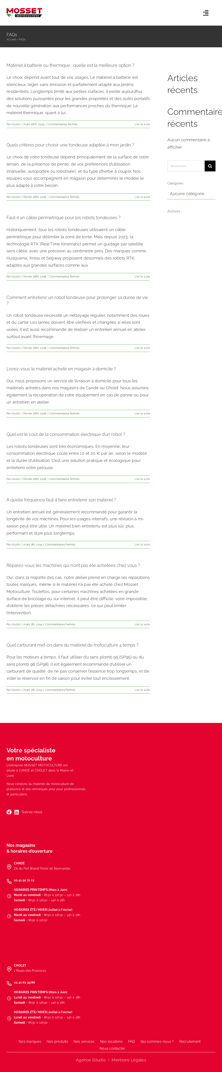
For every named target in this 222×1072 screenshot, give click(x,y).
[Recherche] (210, 166)
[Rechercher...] (186, 166)
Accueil (11, 39)
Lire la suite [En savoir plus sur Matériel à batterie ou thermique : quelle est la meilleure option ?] (142, 124)
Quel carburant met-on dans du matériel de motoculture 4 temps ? (72, 645)
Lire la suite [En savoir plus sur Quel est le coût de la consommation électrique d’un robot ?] (142, 479)
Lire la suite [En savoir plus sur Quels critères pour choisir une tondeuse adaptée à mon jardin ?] (142, 197)
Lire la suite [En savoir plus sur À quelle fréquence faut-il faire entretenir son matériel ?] (142, 544)
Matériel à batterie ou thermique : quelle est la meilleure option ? (70, 65)
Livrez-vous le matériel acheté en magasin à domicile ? (61, 368)
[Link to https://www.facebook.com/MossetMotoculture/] (9, 812)
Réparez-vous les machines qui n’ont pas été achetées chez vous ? (73, 565)
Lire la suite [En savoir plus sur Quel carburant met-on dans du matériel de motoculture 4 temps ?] (142, 689)
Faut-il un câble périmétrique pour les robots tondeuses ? (63, 217)
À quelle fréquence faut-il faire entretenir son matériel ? (61, 499)
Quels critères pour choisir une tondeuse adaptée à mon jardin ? (70, 145)
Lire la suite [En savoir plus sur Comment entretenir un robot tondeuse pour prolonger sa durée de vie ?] (142, 348)
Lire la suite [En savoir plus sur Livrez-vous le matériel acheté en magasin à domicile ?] (142, 413)
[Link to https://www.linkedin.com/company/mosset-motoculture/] (16, 812)
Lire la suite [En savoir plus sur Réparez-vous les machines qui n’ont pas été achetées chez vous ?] (142, 624)
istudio (16, 124)
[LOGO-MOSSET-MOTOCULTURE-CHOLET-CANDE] (24, 10)
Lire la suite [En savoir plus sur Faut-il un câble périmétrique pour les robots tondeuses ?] (142, 276)
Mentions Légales (129, 1059)
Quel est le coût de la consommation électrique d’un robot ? (66, 434)
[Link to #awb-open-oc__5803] (206, 13)
